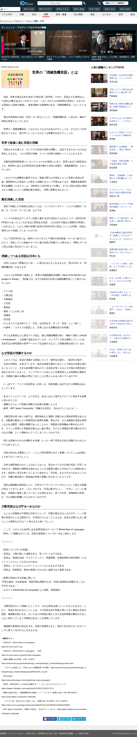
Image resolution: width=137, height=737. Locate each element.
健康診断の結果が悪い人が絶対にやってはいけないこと (121, 251)
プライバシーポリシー (16, 733)
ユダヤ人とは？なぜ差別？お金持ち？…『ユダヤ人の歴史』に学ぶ (121, 120)
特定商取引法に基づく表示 (48, 733)
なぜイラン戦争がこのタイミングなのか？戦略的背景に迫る (121, 134)
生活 (34, 14)
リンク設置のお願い (82, 733)
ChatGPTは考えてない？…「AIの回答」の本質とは (121, 293)
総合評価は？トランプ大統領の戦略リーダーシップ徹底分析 (121, 205)
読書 (22, 14)
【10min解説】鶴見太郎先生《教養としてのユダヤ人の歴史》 (121, 234)
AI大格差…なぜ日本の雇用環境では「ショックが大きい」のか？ (121, 77)
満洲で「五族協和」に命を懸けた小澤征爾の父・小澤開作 (121, 177)
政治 (133, 14)
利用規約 (3, 733)
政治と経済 (125, 9)
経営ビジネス (62, 9)
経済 (121, 14)
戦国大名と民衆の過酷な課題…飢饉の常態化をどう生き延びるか (121, 105)
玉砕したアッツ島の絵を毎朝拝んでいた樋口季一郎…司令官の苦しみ (121, 91)
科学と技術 (94, 9)
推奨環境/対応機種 (66, 733)
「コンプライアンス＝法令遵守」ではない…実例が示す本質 (121, 308)
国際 (46, 14)
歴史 (92, 14)
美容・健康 (61, 14)
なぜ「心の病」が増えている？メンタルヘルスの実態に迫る (121, 279)
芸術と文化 (110, 9)
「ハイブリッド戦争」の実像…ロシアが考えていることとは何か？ (121, 265)
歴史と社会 (29, 9)
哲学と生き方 (45, 9)
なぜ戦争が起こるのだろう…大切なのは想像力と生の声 (121, 337)
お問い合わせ (31, 733)
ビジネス (106, 14)
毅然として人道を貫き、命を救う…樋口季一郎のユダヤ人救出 (121, 220)
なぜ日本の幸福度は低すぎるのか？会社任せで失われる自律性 (121, 322)
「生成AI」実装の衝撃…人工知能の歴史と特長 (121, 162)
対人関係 (78, 14)
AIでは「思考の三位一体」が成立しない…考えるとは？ (121, 351)
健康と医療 (79, 9)
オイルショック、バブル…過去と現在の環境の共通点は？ (121, 191)
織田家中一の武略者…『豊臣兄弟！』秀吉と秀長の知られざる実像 (121, 148)
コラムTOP (6, 14)
